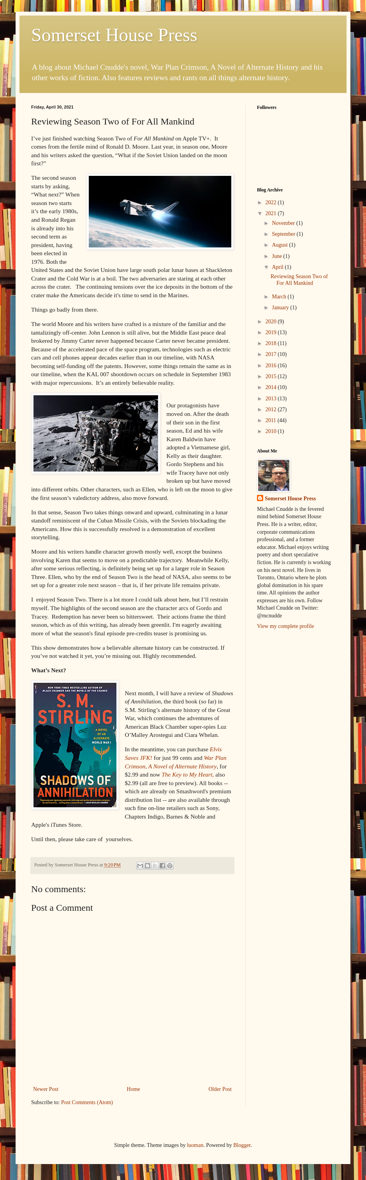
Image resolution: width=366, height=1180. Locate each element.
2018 (272, 343)
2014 (272, 387)
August (280, 245)
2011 (272, 420)
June (277, 256)
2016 (272, 365)
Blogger (241, 1145)
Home (133, 1089)
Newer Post (45, 1089)
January (281, 307)
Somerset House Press (114, 35)
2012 (272, 409)
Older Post (220, 1089)
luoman (195, 1145)
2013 (272, 399)
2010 (272, 431)
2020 (272, 321)
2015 (272, 376)
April (278, 267)
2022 (272, 202)
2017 (272, 354)
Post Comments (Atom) (87, 1102)
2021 (272, 213)
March (279, 297)
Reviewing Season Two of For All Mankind (299, 280)
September (284, 234)
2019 (272, 332)
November (284, 223)
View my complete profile (285, 626)
